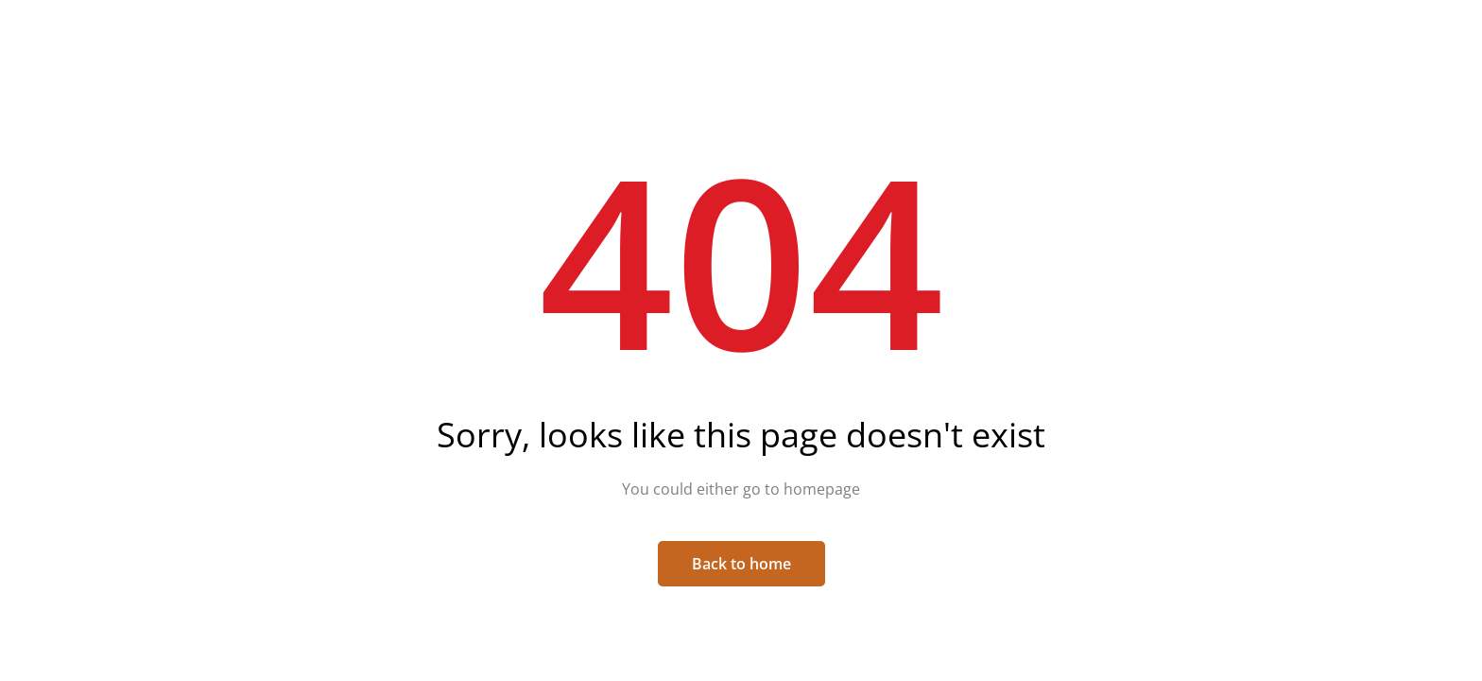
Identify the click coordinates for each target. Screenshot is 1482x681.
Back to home (741, 563)
